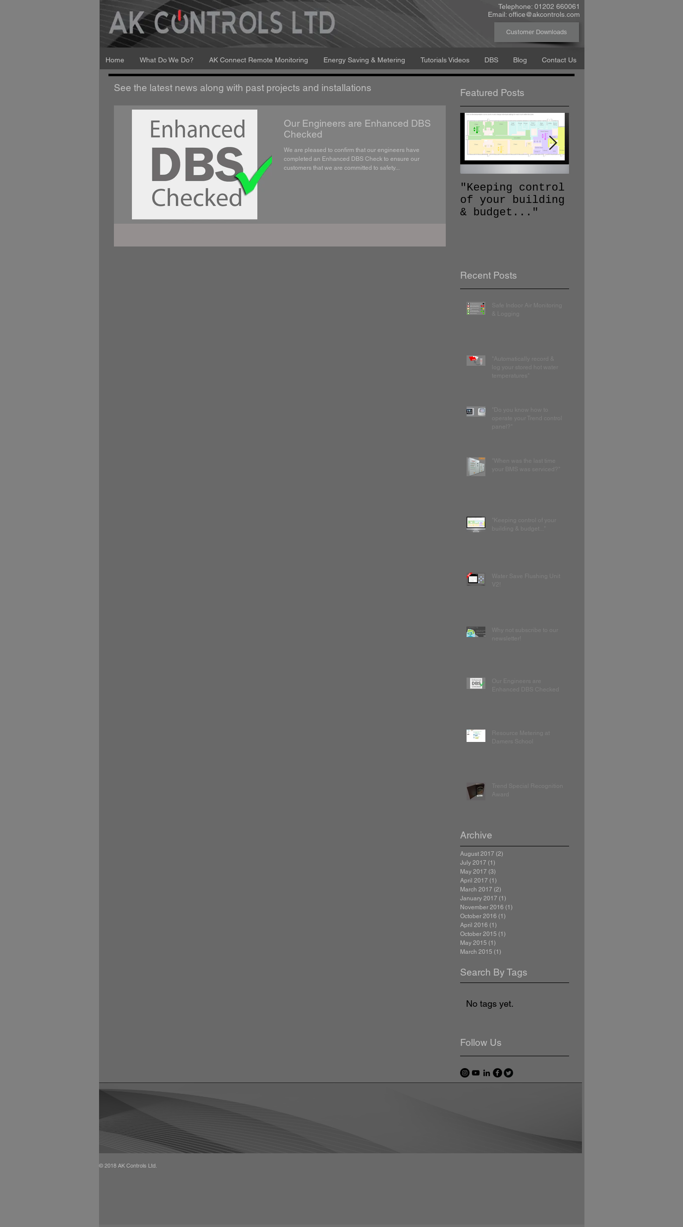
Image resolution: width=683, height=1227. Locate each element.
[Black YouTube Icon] (475, 1073)
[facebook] (497, 1073)
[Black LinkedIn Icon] (486, 1073)
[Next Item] (553, 143)
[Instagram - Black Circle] (465, 1073)
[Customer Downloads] (536, 32)
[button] (167, 55)
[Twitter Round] (508, 1073)
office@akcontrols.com (544, 14)
